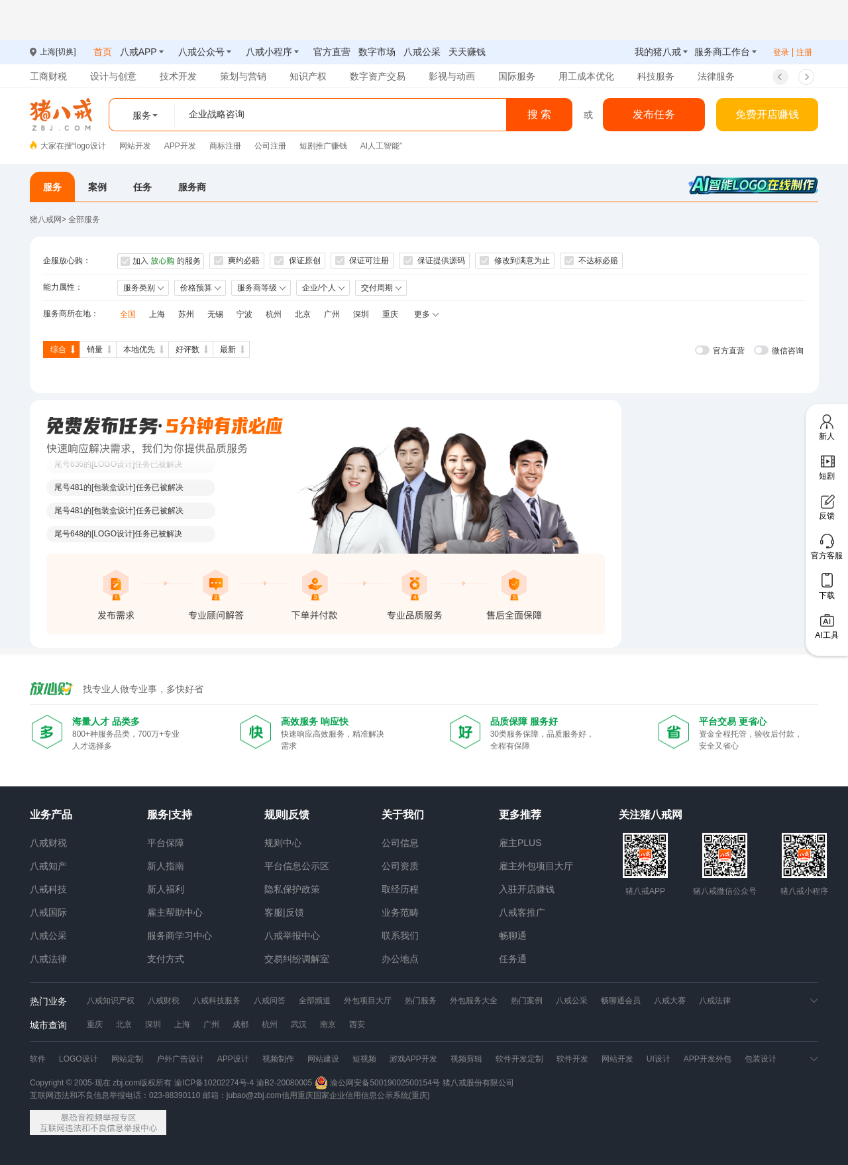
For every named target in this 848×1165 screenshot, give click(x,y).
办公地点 (400, 958)
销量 (95, 349)
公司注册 (270, 146)
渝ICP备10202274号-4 (214, 1082)
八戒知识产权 (110, 1000)
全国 (128, 314)
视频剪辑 (466, 1059)
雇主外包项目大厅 (536, 866)
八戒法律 (48, 958)
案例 (97, 187)
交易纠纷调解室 (296, 958)
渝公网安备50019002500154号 (377, 1082)
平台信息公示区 (296, 866)
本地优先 (139, 349)
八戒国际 (48, 912)
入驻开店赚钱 (527, 889)
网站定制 (127, 1059)
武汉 (299, 1024)
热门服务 (421, 1000)
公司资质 (400, 866)
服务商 (192, 187)
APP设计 (233, 1059)
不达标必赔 (591, 260)
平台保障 (165, 842)
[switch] (720, 350)
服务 (52, 187)
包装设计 (760, 1059)
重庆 (390, 314)
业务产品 (51, 814)
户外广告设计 (180, 1059)
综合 (58, 349)
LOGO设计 (78, 1059)
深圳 (361, 314)
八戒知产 (48, 866)
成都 (240, 1024)
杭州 (274, 314)
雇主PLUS (520, 842)
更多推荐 (520, 814)
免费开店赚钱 (767, 114)
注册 (804, 52)
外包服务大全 (474, 1000)
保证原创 (297, 260)
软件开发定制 (519, 1059)
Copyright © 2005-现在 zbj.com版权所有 (101, 1082)
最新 (228, 349)
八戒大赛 (670, 1000)
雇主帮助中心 (175, 912)
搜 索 (539, 114)
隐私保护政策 (292, 889)
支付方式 (165, 958)
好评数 (187, 349)
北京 (303, 314)
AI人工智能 (379, 146)
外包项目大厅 (368, 1000)
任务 (142, 187)
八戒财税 (48, 842)
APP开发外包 (707, 1059)
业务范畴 (400, 912)
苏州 (186, 314)
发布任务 (654, 114)
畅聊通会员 (621, 1000)
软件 (38, 1059)
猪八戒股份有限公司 (478, 1082)
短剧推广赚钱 (323, 146)
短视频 (364, 1059)
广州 (332, 314)
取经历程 (400, 889)
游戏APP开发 (413, 1059)
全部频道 (315, 1000)
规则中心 (282, 842)
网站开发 (135, 146)
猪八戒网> (49, 219)
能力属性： (63, 287)
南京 (328, 1024)
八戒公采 (48, 935)
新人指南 (165, 866)
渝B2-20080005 (284, 1082)
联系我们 (400, 935)
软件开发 (572, 1059)
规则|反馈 (286, 814)
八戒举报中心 (292, 935)
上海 (157, 314)
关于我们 (403, 814)
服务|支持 (169, 814)
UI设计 (658, 1059)
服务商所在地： (71, 313)
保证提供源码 (434, 260)
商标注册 (225, 146)
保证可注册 (362, 260)
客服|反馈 (284, 912)
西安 (357, 1024)
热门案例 (527, 1000)
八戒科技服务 (216, 1000)
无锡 (215, 314)
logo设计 (90, 146)
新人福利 (165, 889)
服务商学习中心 (179, 935)
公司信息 (400, 842)
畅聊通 (513, 935)
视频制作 (278, 1059)
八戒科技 (48, 889)
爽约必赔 (237, 260)
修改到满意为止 (514, 260)
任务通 (513, 958)
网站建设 (323, 1059)
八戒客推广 (522, 912)
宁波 (244, 314)
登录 (781, 52)
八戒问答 (270, 1000)
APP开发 (180, 146)
